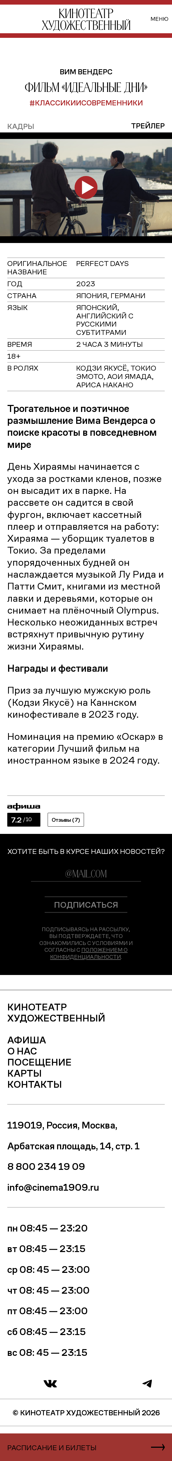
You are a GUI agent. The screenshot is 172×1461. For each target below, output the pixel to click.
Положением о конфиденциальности (89, 953)
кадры (20, 126)
